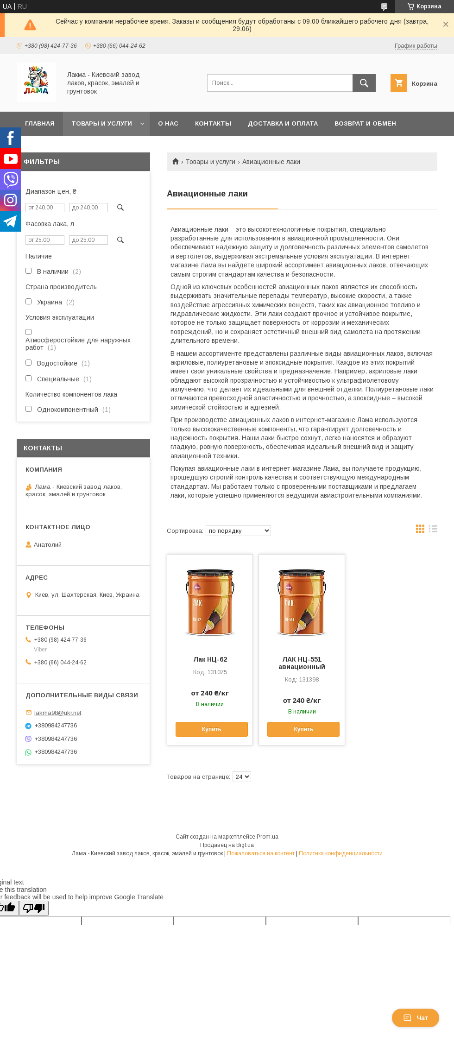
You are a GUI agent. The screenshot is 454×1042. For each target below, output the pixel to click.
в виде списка (433, 530)
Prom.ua (267, 837)
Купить (211, 729)
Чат (415, 1018)
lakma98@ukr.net (57, 712)
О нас (168, 123)
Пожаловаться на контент (261, 853)
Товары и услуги (101, 123)
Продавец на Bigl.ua (227, 845)
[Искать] (364, 83)
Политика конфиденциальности (341, 853)
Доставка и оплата (283, 123)
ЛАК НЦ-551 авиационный (301, 663)
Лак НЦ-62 (210, 659)
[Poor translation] (34, 908)
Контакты (213, 123)
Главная (40, 123)
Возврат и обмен (365, 123)
